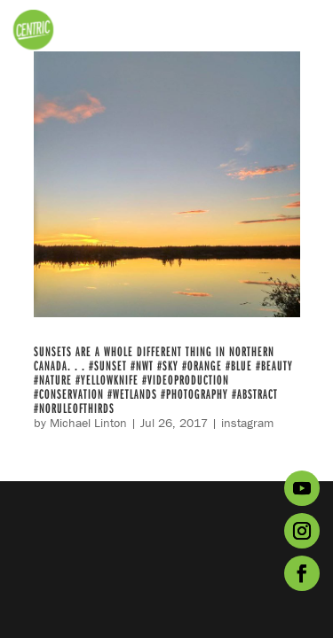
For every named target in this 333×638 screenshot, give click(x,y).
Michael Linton (88, 423)
